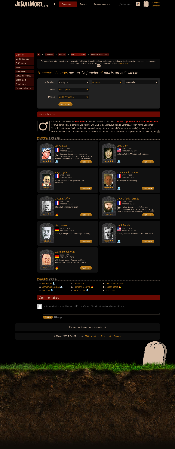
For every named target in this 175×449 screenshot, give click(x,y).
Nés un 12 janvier (78, 55)
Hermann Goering (65, 251)
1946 (68, 255)
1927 (62, 175)
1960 (62, 149)
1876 (124, 228)
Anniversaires (101, 4)
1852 (62, 202)
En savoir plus (122, 63)
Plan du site (106, 336)
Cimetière (66, 4)
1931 (68, 202)
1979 (68, 228)
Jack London (124, 225)
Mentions (95, 336)
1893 (62, 255)
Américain (126, 151)
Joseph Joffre (62, 198)
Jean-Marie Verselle (128, 198)
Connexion (156, 6)
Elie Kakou (61, 145)
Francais (63, 151)
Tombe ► (86, 162)
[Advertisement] (87, 30)
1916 (130, 228)
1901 (62, 228)
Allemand (64, 230)
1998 (68, 175)
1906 (124, 175)
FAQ (87, 336)
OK (98, 66)
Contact (117, 336)
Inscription (156, 2)
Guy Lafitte (61, 172)
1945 (124, 202)
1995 (130, 175)
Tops (82, 4)
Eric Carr (122, 145)
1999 (68, 149)
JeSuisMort (28, 4)
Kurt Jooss (61, 225)
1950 (124, 149)
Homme (62, 55)
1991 (130, 149)
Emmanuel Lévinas (127, 172)
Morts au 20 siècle (99, 54)
